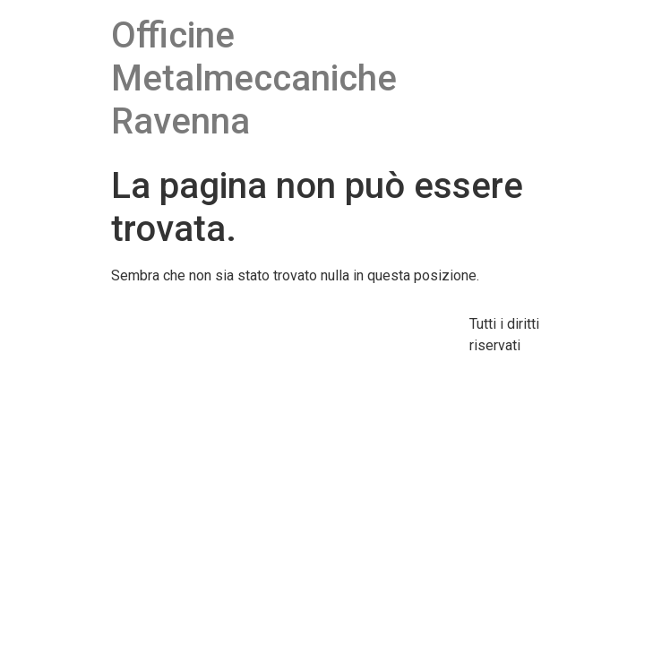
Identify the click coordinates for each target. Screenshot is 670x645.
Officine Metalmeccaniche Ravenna (254, 78)
